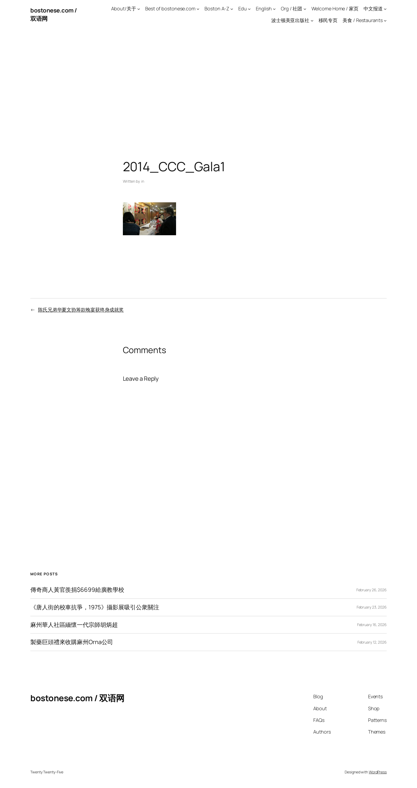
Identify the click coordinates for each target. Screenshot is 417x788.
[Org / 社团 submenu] (304, 8)
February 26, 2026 (371, 589)
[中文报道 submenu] (385, 8)
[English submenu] (274, 8)
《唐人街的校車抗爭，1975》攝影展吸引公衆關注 (94, 607)
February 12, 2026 (372, 642)
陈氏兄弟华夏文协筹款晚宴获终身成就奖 (81, 309)
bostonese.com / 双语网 (77, 698)
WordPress (378, 771)
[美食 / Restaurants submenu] (385, 20)
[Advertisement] (208, 85)
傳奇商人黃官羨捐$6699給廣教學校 (77, 589)
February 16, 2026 (372, 624)
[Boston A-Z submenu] (231, 8)
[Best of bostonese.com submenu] (198, 8)
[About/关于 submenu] (138, 8)
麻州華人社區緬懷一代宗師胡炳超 (74, 625)
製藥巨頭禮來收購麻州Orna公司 (71, 642)
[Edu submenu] (249, 8)
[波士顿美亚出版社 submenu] (312, 20)
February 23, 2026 (372, 607)
